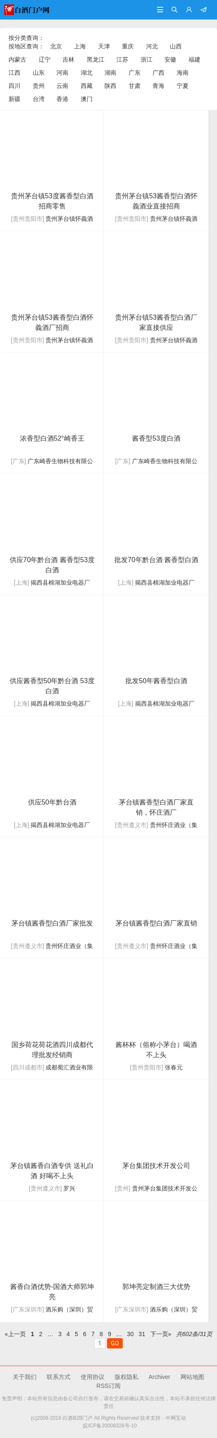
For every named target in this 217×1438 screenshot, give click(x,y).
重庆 (128, 46)
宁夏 (183, 86)
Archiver (159, 1376)
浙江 (146, 59)
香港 (62, 99)
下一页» (161, 1334)
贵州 (39, 86)
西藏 (87, 86)
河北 (152, 46)
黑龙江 (95, 59)
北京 (56, 46)
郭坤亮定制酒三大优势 (156, 1286)
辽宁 (45, 59)
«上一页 (15, 1334)
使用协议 (92, 1376)
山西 (176, 46)
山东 (39, 73)
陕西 (110, 86)
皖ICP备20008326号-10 (108, 1426)
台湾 (39, 99)
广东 (135, 73)
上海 (80, 46)
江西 (14, 73)
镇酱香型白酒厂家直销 (156, 923)
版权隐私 (126, 1376)
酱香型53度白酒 (156, 438)
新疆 (14, 99)
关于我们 (25, 1376)
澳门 (87, 99)
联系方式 (58, 1376)
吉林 (68, 59)
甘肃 (135, 86)
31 (142, 1334)
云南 (62, 86)
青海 (158, 86)
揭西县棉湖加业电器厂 (60, 582)
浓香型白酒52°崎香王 (52, 438)
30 (130, 1334)
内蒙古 (17, 59)
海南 (183, 73)
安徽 (170, 59)
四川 (14, 86)
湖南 (110, 73)
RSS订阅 (108, 1385)
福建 (194, 59)
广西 (158, 73)
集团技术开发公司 (156, 1165)
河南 (62, 73)
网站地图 (192, 1376)
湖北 (87, 73)
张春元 (174, 1067)
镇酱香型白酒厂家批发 (52, 923)
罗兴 (69, 1188)
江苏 (122, 59)
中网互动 (176, 1418)
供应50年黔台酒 (52, 802)
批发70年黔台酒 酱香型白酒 (156, 559)
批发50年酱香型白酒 (156, 680)
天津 (104, 46)
